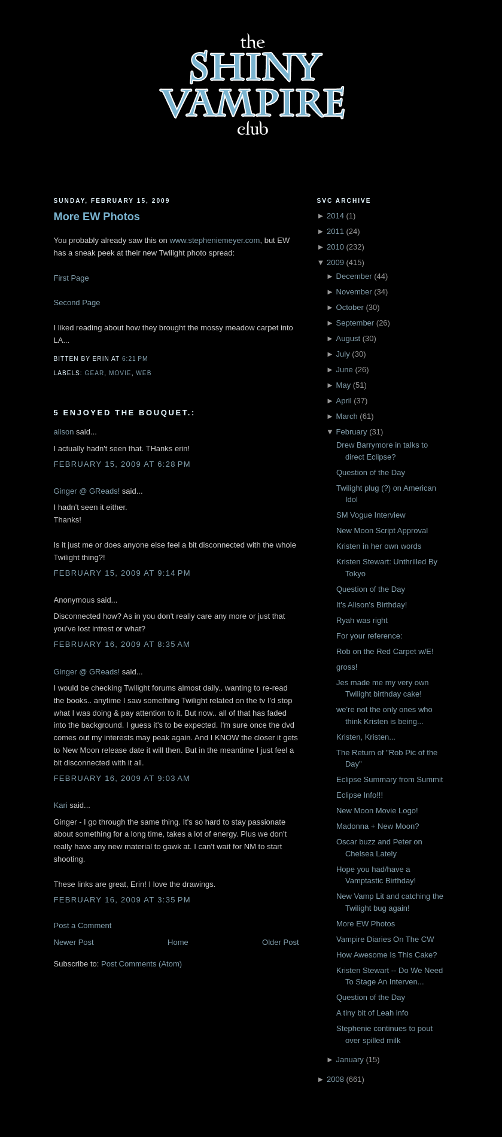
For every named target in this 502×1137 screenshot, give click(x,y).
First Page (71, 277)
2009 (335, 262)
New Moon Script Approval (382, 530)
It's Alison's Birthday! (371, 604)
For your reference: (369, 635)
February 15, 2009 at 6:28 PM (122, 464)
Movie (120, 373)
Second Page (77, 302)
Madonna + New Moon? (377, 826)
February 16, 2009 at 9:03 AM (122, 778)
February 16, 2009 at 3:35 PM (122, 899)
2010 (335, 246)
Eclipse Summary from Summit (389, 779)
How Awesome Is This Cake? (386, 954)
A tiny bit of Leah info (372, 1012)
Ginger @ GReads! (87, 491)
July (343, 353)
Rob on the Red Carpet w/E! (385, 651)
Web (143, 373)
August (348, 338)
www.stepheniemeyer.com (214, 240)
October (350, 307)
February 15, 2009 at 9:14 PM (122, 572)
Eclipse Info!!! (359, 795)
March (347, 416)
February (351, 431)
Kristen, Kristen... (365, 736)
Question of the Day (370, 472)
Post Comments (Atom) (141, 963)
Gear (95, 373)
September (355, 322)
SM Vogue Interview (371, 514)
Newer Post (74, 942)
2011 (335, 231)
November (354, 291)
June (344, 369)
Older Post (280, 942)
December (354, 276)
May (343, 385)
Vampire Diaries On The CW (385, 939)
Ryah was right (362, 620)
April (344, 400)
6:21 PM (135, 358)
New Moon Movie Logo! (377, 810)
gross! (346, 666)
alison (64, 431)
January (350, 1059)
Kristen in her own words (378, 546)
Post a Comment (83, 925)
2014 (335, 215)
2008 (335, 1079)
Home (178, 942)
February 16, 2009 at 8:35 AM (122, 644)
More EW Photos (97, 217)
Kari (61, 805)
